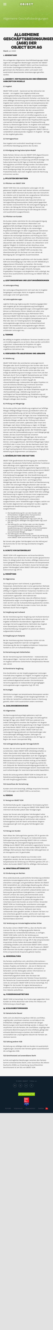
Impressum (18, 1108)
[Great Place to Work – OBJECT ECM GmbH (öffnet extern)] (26, 1101)
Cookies (41, 1108)
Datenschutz (30, 1108)
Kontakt (8, 1108)
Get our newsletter (26, 1094)
